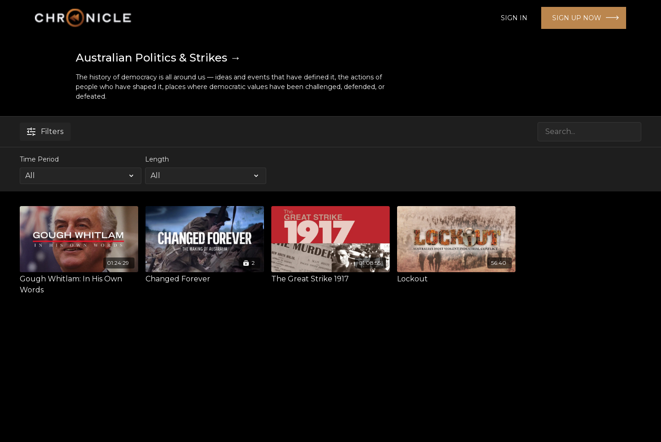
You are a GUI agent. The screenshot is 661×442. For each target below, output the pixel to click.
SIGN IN (514, 18)
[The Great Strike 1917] (330, 279)
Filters (45, 131)
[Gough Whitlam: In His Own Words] (79, 285)
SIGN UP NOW (576, 18)
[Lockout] (456, 279)
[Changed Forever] (205, 279)
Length (157, 159)
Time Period (39, 159)
